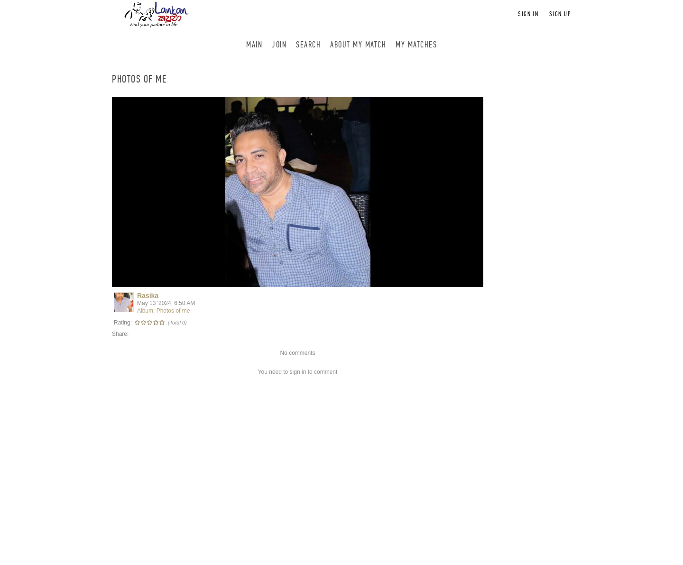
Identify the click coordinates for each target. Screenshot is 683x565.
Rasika (147, 295)
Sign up (560, 14)
